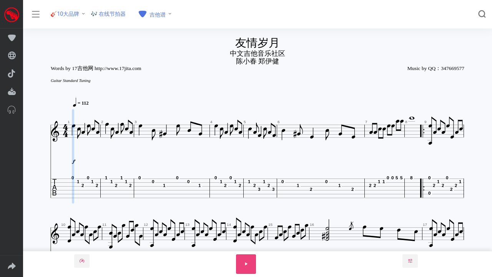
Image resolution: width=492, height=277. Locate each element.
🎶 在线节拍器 (108, 14)
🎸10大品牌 (64, 14)
